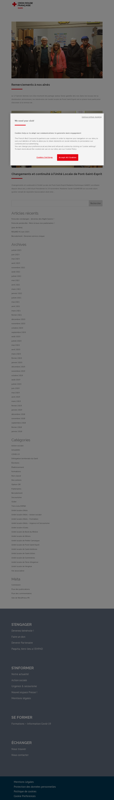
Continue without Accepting (92, 117)
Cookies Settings (45, 157)
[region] (57, 139)
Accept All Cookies (68, 157)
